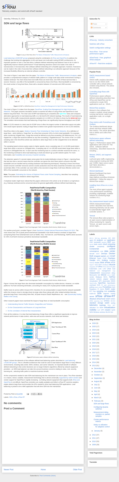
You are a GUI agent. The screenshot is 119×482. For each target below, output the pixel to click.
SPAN (91, 301)
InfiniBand (105, 264)
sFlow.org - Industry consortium (101, 40)
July (95, 385)
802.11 (91, 238)
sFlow (15, 397)
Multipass (99, 277)
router (113, 289)
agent (91, 240)
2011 (94, 438)
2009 (94, 445)
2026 (94, 323)
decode (91, 254)
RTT (90, 291)
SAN (105, 291)
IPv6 (104, 266)
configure (111, 246)
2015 (94, 359)
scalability (111, 291)
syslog (113, 303)
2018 (94, 349)
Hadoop (91, 262)
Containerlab (94, 249)
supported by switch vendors (69, 378)
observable (106, 281)
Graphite (112, 260)
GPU (98, 260)
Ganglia (92, 260)
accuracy (104, 238)
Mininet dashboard (96, 171)
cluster (91, 246)
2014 (94, 362)
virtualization (109, 307)
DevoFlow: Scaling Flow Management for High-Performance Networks (53, 106)
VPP (102, 310)
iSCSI (108, 266)
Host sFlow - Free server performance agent (98, 53)
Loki (98, 271)
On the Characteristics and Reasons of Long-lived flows (27, 307)
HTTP (113, 262)
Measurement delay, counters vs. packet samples (102, 414)
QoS (113, 287)
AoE (105, 240)
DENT (98, 253)
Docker (112, 253)
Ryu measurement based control (101, 201)
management (106, 271)
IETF (100, 265)
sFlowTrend (101, 299)
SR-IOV (113, 301)
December (98, 368)
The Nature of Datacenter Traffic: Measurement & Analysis (57, 75)
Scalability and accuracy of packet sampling (30, 155)
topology (102, 305)
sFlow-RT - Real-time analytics (100, 63)
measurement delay (108, 273)
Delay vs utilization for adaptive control (102, 426)
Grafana (105, 260)
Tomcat (92, 216)
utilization (92, 307)
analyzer (100, 240)
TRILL (109, 305)
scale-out (92, 293)
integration (92, 266)
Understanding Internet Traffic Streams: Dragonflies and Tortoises (30, 304)
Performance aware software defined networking (100, 139)
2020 (94, 343)
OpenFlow (102, 283)
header (97, 262)
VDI (98, 307)
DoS (91, 256)
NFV (100, 281)
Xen (111, 312)
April (96, 394)
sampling (100, 291)
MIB (99, 275)
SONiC (113, 299)
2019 (94, 346)
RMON (102, 289)
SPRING (106, 301)
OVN (98, 285)
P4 (102, 285)
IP (97, 267)
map (114, 271)
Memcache (93, 275)
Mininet (103, 275)
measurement (94, 273)
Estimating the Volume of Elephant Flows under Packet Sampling (38, 174)
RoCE (107, 289)
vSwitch (107, 310)
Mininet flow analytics (97, 108)
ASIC (91, 242)
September (98, 378)
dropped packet (100, 256)
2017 (94, 352)
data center (109, 251)
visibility (92, 310)
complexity (100, 246)
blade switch (98, 244)
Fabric (99, 258)
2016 (94, 356)
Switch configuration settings (100, 48)
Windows (96, 312)
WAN (91, 312)
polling (91, 287)
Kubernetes (93, 269)
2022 (94, 336)
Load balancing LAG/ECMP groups (16, 58)
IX (111, 267)
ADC (113, 238)
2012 (94, 435)
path (105, 285)
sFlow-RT (21, 397)
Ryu (94, 291)
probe (100, 287)
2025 (94, 326)
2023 (94, 333)
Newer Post (8, 470)
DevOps (104, 254)
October (97, 375)
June (96, 388)
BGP (109, 242)
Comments (96, 28)
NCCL (105, 277)
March (96, 398)
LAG (99, 269)
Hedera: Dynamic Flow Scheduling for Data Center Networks (45, 131)
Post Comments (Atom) (48, 476)
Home (43, 470)
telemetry (93, 305)
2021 (94, 339)
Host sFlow (105, 262)
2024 (94, 330)
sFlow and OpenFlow (59, 58)
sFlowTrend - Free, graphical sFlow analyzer (100, 59)
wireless (102, 312)
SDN (10, 397)
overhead (92, 285)
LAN (104, 269)
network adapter (102, 279)
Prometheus (107, 287)
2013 (94, 365)
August (97, 381)
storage (100, 303)
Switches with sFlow (96, 44)
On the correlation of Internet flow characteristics (24, 311)
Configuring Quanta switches (101, 408)
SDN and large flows (16, 23)
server (91, 296)
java (113, 267)
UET (114, 305)
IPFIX (100, 267)
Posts (94, 24)
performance (111, 285)
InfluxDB (112, 265)
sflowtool (92, 299)
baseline (104, 242)
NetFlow (112, 277)
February (97, 401)
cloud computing (109, 244)
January (97, 431)
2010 (94, 441)
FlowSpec (111, 258)
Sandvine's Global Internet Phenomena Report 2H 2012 (56, 230)
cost (101, 251)
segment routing (109, 293)
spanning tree (98, 301)
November (98, 372)
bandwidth (97, 242)
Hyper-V (91, 264)
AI (95, 240)
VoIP (98, 310)
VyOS (113, 310)
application (111, 240)
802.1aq (97, 238)
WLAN (108, 312)
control (112, 249)
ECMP (112, 256)
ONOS (113, 281)
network (92, 279)
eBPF (108, 256)
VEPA (101, 307)
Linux (109, 269)
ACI (109, 238)
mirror (109, 275)
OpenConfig (93, 283)
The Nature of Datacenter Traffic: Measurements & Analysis (52, 55)
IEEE (96, 264)
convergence (94, 251)
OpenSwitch (111, 283)
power (96, 287)
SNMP (108, 299)
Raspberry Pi (94, 289)
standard (92, 303)
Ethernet (92, 258)
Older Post (77, 470)
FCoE (105, 258)
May (96, 391)
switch (107, 303)
